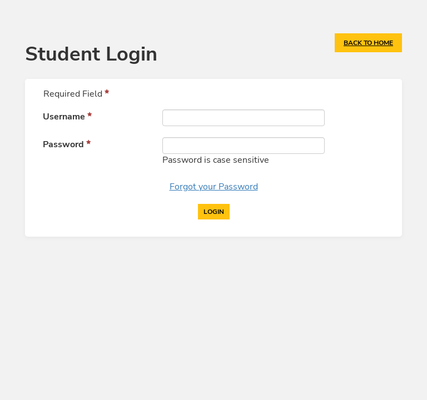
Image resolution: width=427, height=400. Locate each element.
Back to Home (368, 42)
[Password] (243, 145)
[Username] (243, 117)
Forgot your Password (214, 187)
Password (63, 144)
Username (64, 117)
